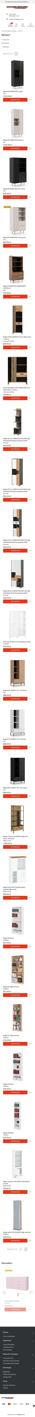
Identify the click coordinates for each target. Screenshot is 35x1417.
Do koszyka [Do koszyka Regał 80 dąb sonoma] (15, 995)
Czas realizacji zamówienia (11, 1363)
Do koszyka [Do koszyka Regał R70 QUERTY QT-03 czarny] (15, 796)
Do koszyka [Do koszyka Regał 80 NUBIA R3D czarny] (15, 100)
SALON (20, 31)
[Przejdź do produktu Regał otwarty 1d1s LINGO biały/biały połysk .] (17, 1164)
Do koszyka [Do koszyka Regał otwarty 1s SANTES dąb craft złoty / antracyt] (15, 847)
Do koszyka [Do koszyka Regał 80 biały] (15, 946)
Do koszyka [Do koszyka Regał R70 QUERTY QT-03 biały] (15, 747)
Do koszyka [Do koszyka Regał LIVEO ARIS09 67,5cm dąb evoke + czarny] (15, 347)
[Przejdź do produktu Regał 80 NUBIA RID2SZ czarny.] (17, 172)
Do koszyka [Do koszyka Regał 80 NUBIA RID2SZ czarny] (15, 197)
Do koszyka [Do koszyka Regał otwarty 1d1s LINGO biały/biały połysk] (15, 1192)
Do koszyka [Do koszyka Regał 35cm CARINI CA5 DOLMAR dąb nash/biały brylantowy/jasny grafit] (15, 449)
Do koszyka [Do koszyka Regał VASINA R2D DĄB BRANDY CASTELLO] (15, 296)
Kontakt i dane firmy (9, 1385)
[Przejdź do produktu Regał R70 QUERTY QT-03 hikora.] (17, 673)
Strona (5, 53)
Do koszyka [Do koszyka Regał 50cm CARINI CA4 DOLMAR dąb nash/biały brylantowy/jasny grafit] (15, 500)
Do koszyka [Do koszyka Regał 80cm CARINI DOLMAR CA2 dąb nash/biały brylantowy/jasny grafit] (15, 601)
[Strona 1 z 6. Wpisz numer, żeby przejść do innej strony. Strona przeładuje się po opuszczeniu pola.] (8, 54)
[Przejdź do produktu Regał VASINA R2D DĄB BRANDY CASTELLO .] (17, 269)
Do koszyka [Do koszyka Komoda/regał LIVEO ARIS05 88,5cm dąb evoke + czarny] (15, 398)
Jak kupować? (7, 1377)
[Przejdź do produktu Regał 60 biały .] (17, 1067)
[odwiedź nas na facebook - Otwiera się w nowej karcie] (34, 1406)
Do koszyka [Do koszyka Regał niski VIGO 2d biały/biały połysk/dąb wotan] (15, 898)
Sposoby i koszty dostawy (11, 1361)
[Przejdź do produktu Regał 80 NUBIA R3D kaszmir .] (17, 123)
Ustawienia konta (8, 1347)
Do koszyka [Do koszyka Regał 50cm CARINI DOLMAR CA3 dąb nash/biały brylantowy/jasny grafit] (15, 550)
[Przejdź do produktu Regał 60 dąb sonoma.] (17, 1018)
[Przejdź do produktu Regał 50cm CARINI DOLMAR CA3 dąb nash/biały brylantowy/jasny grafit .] (17, 523)
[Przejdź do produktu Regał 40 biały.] (17, 1116)
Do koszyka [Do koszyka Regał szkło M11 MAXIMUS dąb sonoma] (15, 1240)
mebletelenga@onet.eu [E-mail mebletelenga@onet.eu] (16, 19)
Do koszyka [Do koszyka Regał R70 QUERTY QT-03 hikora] (15, 699)
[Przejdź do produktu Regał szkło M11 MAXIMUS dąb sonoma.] (17, 1215)
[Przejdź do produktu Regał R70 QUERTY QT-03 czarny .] (17, 771)
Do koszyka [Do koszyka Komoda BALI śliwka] (15, 1309)
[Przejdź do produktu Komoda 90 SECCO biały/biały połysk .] (17, 625)
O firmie (5, 1388)
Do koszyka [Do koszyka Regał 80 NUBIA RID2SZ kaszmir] (15, 246)
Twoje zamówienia (8, 1344)
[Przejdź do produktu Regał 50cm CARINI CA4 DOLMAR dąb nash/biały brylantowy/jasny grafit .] (17, 472)
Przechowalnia (7, 1350)
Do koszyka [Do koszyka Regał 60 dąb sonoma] (15, 1044)
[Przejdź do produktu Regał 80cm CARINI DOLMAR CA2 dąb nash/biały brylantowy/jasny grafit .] (17, 574)
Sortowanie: (5, 43)
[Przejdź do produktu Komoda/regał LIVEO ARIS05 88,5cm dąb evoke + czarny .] (17, 371)
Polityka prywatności (9, 1374)
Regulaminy (6, 1371)
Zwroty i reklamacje (9, 1336)
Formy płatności (8, 1358)
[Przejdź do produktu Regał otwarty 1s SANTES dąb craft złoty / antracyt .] (17, 819)
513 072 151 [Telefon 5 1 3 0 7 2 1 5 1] (12, 14)
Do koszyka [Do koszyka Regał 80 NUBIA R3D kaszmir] (15, 148)
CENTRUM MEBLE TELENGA (8, 31)
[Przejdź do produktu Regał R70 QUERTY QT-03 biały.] (17, 722)
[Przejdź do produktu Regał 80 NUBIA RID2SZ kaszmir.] (17, 220)
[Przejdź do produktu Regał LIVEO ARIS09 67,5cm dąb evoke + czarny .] (17, 320)
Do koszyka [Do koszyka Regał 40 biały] (15, 1141)
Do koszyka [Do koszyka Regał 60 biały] (15, 1092)
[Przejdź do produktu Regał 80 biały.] (17, 921)
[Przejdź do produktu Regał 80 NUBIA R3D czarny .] (17, 74)
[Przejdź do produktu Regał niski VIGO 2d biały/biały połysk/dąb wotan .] (17, 870)
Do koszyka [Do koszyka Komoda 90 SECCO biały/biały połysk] (15, 650)
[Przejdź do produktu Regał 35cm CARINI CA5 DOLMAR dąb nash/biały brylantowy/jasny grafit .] (17, 421)
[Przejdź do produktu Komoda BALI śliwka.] (17, 1284)
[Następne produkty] (20, 1249)
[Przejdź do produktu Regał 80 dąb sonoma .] (17, 970)
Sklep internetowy (15, 1414)
